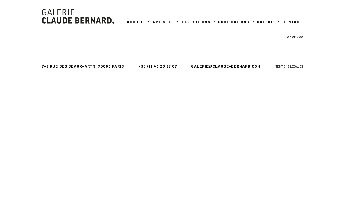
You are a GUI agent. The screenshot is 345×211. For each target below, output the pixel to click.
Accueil (136, 22)
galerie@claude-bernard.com (225, 66)
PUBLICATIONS (233, 22)
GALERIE (266, 22)
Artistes (163, 22)
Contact (293, 22)
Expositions (196, 22)
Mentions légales (289, 66)
